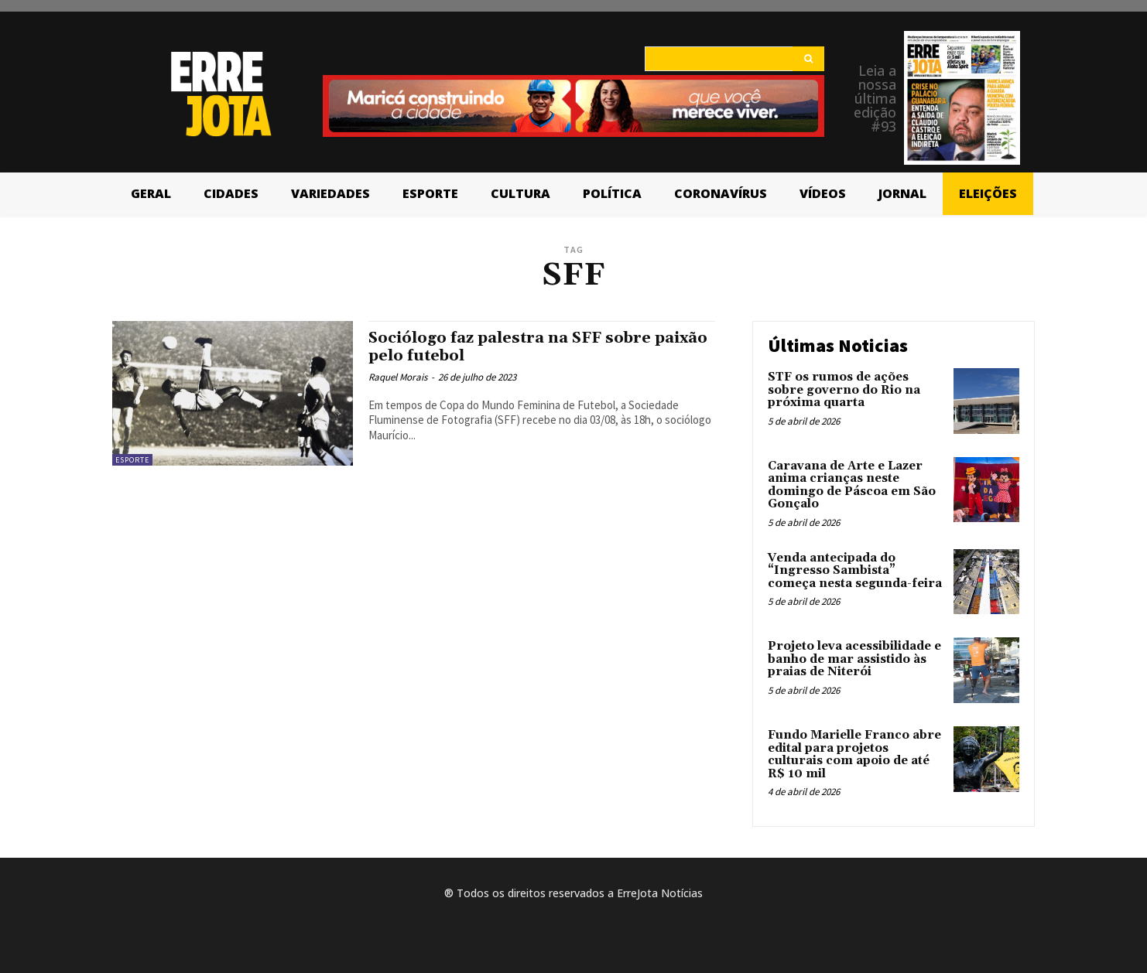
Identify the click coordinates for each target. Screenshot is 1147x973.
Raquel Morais (397, 377)
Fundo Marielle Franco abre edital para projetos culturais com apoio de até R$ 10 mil (854, 754)
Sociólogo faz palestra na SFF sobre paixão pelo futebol (517, 347)
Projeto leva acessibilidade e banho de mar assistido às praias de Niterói (854, 659)
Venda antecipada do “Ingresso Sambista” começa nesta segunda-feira (855, 571)
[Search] (808, 58)
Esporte (132, 460)
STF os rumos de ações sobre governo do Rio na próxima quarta (844, 390)
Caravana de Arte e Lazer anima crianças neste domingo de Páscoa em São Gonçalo (852, 485)
